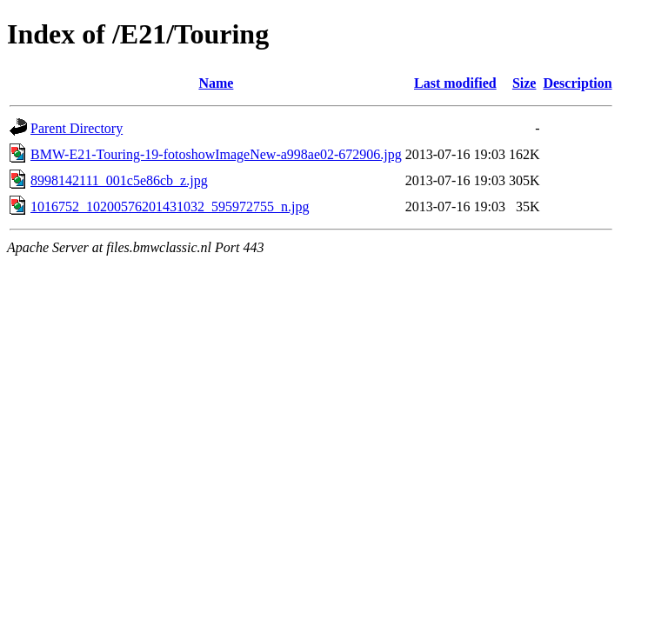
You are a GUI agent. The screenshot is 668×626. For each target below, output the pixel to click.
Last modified (455, 83)
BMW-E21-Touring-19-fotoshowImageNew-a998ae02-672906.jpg (216, 154)
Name (215, 83)
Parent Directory (76, 128)
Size (524, 83)
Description (577, 83)
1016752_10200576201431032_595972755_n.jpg (169, 206)
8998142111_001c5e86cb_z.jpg (119, 180)
